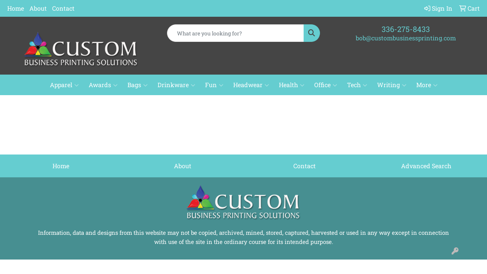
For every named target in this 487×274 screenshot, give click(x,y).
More (427, 84)
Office (325, 84)
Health (291, 84)
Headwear (251, 84)
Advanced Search (426, 166)
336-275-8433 (406, 29)
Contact (63, 8)
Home (15, 8)
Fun (214, 84)
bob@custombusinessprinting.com (406, 38)
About (38, 8)
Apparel (64, 84)
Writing (391, 84)
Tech (357, 84)
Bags (137, 84)
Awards (103, 84)
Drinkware (176, 84)
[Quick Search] (235, 33)
